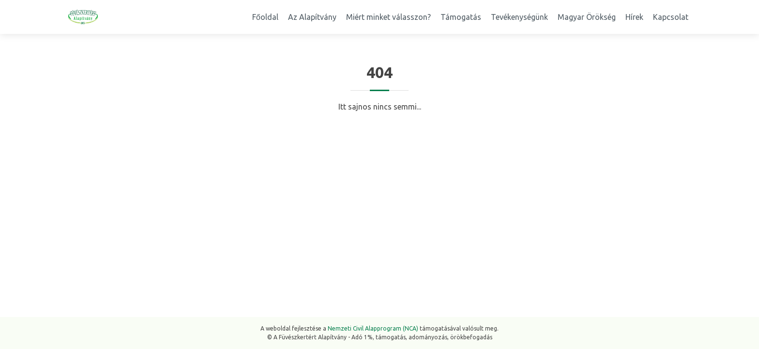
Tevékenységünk (519, 17)
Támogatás (460, 17)
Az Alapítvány (312, 17)
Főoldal (265, 17)
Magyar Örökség (587, 17)
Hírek (634, 17)
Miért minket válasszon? (388, 17)
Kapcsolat (670, 17)
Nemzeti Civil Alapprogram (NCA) (373, 328)
